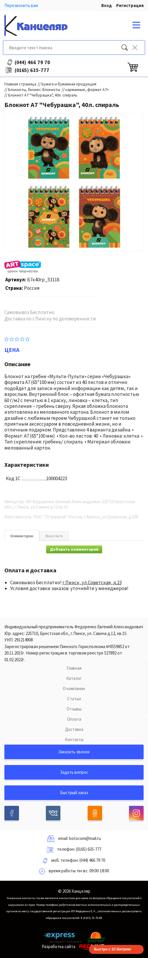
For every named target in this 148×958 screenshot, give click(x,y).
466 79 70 (32, 62)
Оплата (74, 719)
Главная (74, 668)
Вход (106, 5)
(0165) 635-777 (88, 849)
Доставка (74, 729)
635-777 (32, 70)
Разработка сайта (74, 946)
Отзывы (74, 709)
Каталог (74, 678)
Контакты (74, 739)
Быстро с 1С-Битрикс (112, 949)
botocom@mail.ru (85, 838)
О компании (74, 688)
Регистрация (130, 5)
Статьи (74, 698)
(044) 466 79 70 (92, 860)
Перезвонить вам (21, 5)
